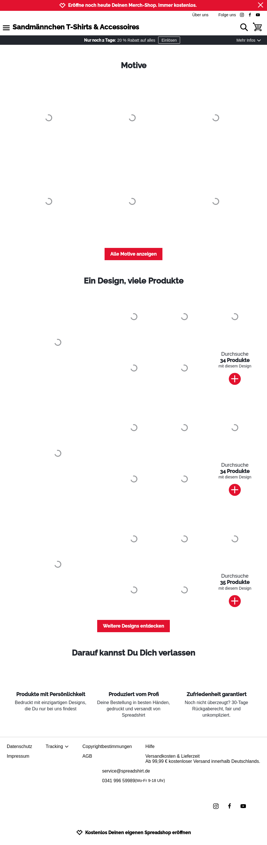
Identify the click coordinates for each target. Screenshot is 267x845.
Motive (133, 65)
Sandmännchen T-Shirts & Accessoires (76, 27)
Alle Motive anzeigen (133, 254)
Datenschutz (19, 746)
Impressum (18, 756)
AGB (87, 756)
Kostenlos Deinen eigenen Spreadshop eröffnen (133, 832)
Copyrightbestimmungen (107, 746)
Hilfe (149, 746)
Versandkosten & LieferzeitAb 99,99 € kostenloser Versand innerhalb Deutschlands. (202, 759)
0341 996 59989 (133, 780)
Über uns (200, 15)
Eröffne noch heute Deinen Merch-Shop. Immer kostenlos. (132, 5)
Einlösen (169, 40)
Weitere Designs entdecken (133, 626)
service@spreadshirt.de (126, 771)
